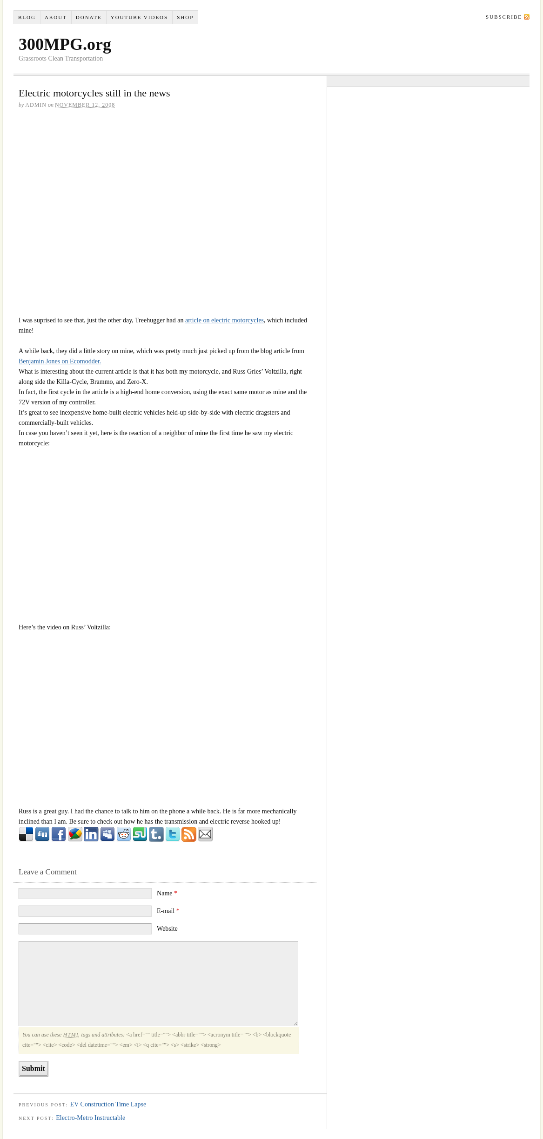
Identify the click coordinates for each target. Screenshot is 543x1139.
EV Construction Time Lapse (108, 1104)
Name (167, 893)
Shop (185, 17)
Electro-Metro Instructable (90, 1117)
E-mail (168, 910)
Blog (27, 17)
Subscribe (504, 17)
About (56, 17)
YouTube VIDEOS (139, 17)
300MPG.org (65, 44)
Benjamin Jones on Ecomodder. (60, 361)
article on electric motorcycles (224, 320)
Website (167, 928)
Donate (89, 17)
